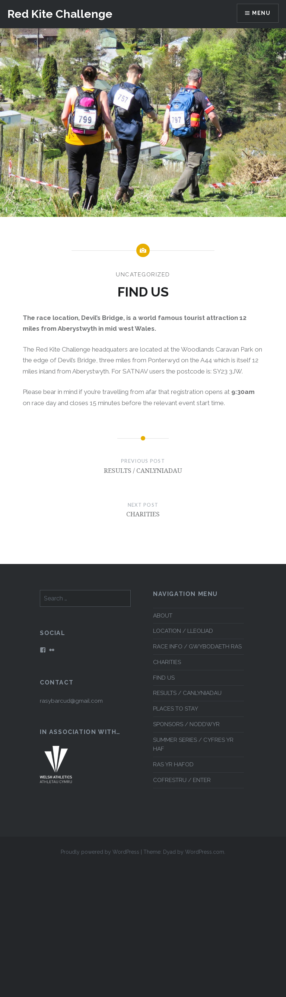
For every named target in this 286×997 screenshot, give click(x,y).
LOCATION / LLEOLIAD (183, 631)
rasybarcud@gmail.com (71, 701)
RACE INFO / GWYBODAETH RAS (197, 646)
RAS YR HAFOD (173, 764)
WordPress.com (204, 852)
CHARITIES (167, 662)
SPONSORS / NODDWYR (186, 724)
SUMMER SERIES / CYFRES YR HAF (193, 745)
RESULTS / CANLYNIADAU (187, 693)
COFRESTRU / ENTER (182, 780)
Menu (261, 13)
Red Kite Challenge (59, 13)
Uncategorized (143, 274)
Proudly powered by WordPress (100, 852)
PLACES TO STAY (175, 708)
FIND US (164, 677)
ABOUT (162, 615)
